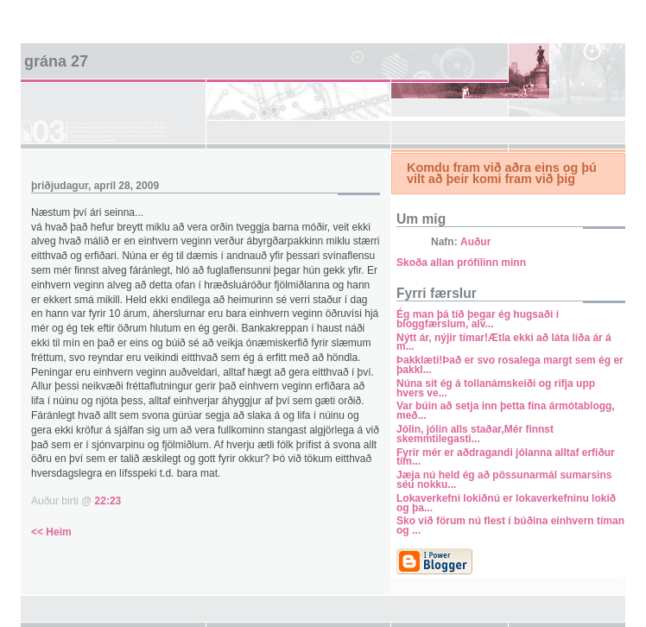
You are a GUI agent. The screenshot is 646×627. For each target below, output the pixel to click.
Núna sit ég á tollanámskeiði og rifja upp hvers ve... (495, 388)
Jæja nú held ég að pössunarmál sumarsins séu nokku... (503, 480)
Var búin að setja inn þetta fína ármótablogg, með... (505, 410)
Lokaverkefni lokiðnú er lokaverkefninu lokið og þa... (506, 503)
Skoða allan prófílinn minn (461, 262)
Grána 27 (56, 61)
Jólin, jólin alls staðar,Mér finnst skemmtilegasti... (475, 434)
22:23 (108, 501)
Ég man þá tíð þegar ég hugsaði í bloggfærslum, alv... (477, 319)
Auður (475, 242)
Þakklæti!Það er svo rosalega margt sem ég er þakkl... (510, 365)
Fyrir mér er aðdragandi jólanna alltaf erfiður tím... (505, 457)
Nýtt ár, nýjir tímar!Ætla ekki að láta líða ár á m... (503, 342)
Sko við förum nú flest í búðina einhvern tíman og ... (510, 525)
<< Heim (51, 532)
